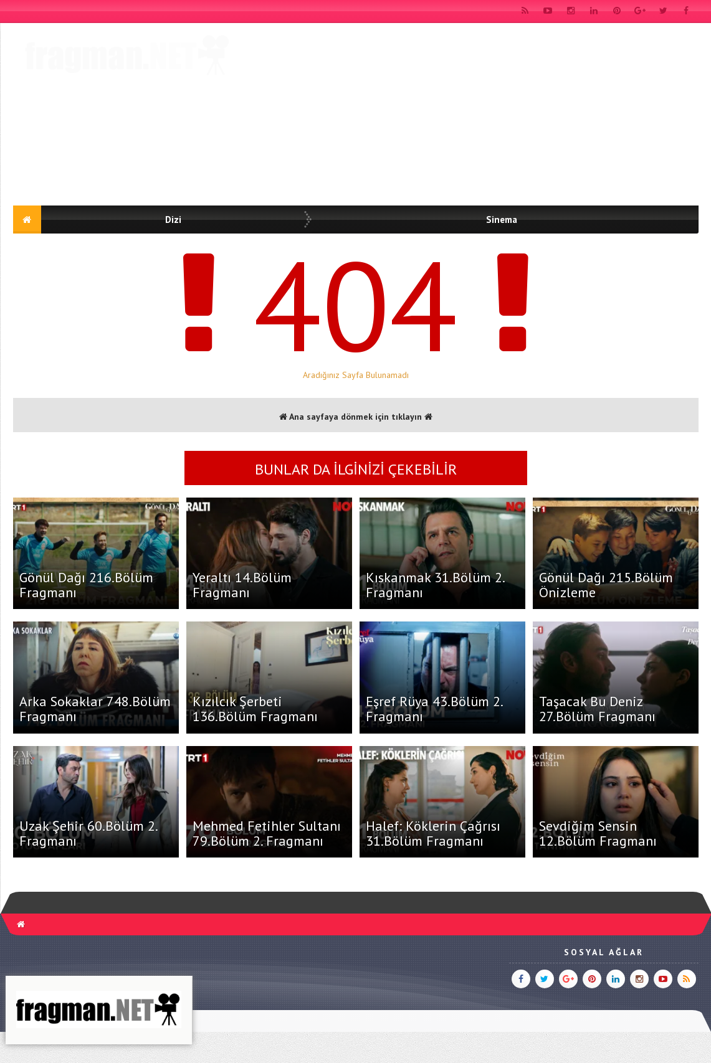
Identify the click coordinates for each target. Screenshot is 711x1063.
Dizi (173, 219)
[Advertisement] (472, 116)
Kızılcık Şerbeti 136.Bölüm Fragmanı (255, 708)
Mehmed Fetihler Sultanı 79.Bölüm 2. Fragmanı (267, 833)
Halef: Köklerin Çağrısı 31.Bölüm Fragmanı (433, 833)
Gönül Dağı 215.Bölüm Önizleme (606, 585)
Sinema (501, 219)
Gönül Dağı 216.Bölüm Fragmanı (86, 585)
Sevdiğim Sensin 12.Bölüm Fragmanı (598, 833)
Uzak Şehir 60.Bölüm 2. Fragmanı (88, 833)
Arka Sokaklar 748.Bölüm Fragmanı (95, 708)
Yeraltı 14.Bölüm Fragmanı (242, 585)
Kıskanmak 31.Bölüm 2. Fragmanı (435, 585)
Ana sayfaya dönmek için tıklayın (355, 416)
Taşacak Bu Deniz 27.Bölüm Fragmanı (597, 708)
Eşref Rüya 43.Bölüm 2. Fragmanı (434, 708)
